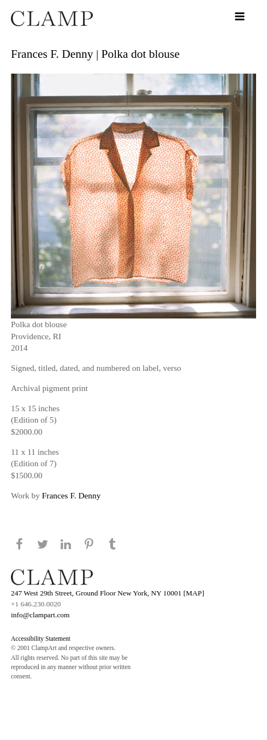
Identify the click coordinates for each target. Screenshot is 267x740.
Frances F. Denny (71, 495)
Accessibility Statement (40, 638)
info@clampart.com (40, 615)
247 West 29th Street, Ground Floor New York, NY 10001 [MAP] (107, 593)
